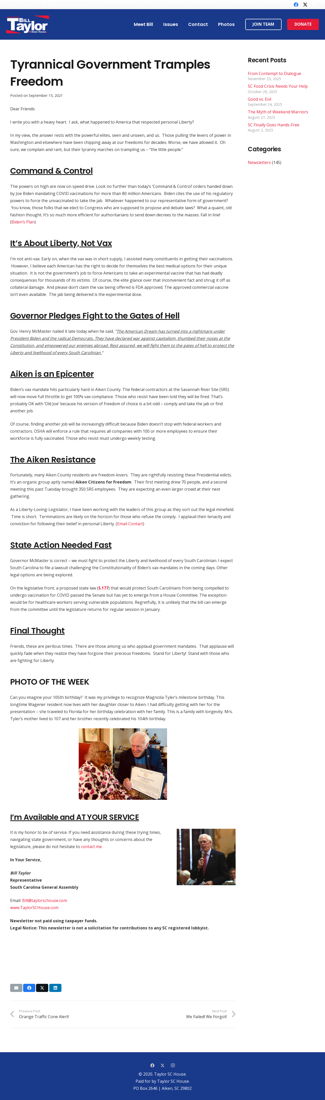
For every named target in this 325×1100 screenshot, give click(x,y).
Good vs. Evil (259, 99)
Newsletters (259, 162)
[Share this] (29, 988)
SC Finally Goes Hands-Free (273, 125)
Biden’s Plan (23, 222)
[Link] (27, 24)
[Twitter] (305, 4)
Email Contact (130, 523)
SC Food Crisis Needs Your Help (278, 86)
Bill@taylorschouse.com (44, 900)
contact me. (92, 846)
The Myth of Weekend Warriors (278, 112)
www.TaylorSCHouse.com (34, 907)
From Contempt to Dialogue (274, 73)
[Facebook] (296, 4)
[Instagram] (314, 4)
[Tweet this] (42, 988)
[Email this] (16, 988)
